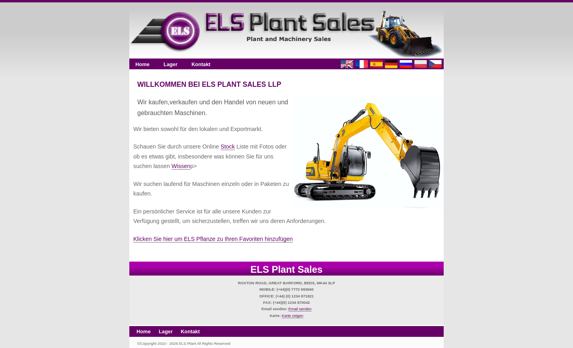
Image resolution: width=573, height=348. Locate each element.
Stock (227, 146)
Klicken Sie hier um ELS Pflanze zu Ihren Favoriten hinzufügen (213, 239)
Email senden (300, 309)
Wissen (181, 166)
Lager (170, 64)
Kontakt (200, 64)
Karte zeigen (292, 315)
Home (142, 64)
